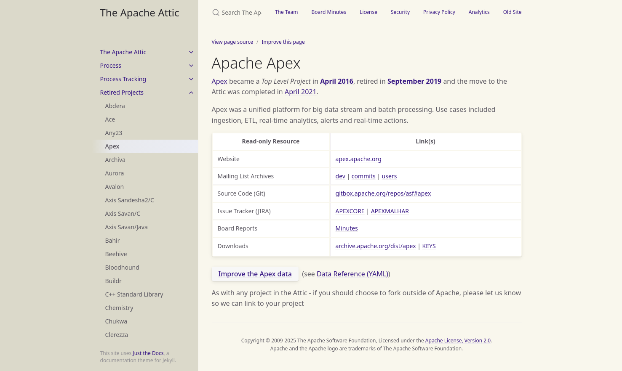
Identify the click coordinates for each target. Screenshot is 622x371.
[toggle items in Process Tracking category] (191, 79)
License (368, 12)
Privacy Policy (439, 12)
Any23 (114, 133)
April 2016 (336, 81)
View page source (232, 41)
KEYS (429, 246)
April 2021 (301, 91)
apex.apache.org (359, 159)
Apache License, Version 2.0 (458, 340)
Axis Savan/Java (126, 227)
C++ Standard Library (134, 294)
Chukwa (116, 321)
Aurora (114, 173)
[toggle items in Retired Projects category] (191, 92)
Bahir (112, 240)
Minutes (347, 228)
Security (400, 12)
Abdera (115, 106)
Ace (110, 119)
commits (364, 176)
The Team (286, 12)
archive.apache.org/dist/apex (376, 246)
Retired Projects (122, 92)
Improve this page (283, 41)
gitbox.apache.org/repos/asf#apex (383, 193)
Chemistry (119, 308)
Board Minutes (328, 12)
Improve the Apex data (255, 273)
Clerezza (116, 335)
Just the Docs (148, 353)
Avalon (114, 187)
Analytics (479, 12)
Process (110, 65)
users (389, 176)
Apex (112, 146)
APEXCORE (350, 211)
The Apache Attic (139, 12)
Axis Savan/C (123, 213)
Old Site (512, 12)
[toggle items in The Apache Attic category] (191, 52)
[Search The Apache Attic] (233, 12)
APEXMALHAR (390, 211)
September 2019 (414, 81)
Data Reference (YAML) (352, 273)
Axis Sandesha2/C (129, 200)
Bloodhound (122, 267)
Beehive (116, 254)
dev (340, 176)
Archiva (115, 160)
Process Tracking (123, 79)
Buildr (113, 281)
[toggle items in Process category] (191, 65)
